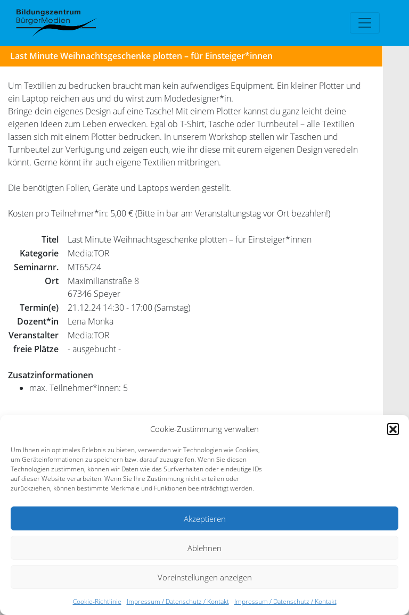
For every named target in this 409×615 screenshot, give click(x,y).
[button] (393, 428)
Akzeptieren (205, 518)
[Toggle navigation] (365, 23)
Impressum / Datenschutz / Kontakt (178, 601)
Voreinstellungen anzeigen (205, 577)
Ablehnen (204, 548)
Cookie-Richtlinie (97, 601)
